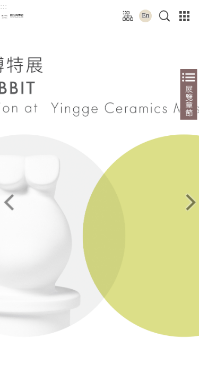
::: (3, 6)
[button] (166, 16)
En (148, 15)
